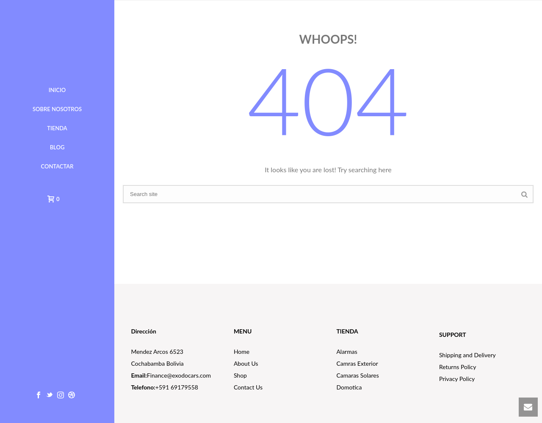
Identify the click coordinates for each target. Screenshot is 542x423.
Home (241, 351)
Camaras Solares (357, 375)
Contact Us (248, 387)
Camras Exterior (357, 363)
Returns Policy (457, 366)
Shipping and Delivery (467, 355)
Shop (240, 375)
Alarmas (346, 351)
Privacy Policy (457, 378)
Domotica (349, 387)
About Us (246, 363)
